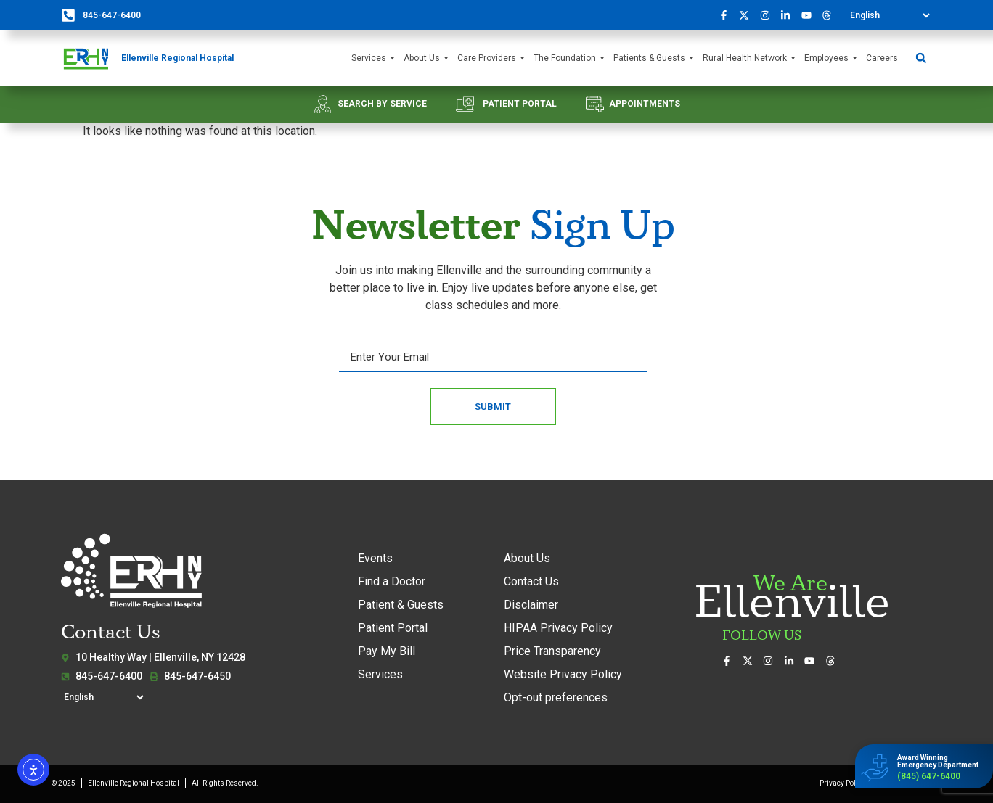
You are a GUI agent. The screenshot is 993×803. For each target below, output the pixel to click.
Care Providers (491, 58)
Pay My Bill (386, 651)
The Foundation (570, 58)
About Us (427, 58)
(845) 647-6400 (928, 776)
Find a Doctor (391, 581)
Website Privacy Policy (563, 674)
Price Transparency (552, 651)
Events (375, 558)
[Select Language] (889, 15)
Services (373, 58)
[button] (921, 58)
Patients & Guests (654, 58)
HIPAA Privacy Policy (558, 628)
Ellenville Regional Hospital (177, 58)
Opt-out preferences (556, 697)
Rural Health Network (750, 58)
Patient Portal (393, 628)
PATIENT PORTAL (520, 104)
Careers (882, 58)
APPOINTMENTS (644, 104)
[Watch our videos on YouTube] (810, 15)
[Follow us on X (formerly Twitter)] (748, 15)
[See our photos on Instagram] (769, 15)
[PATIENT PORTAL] (465, 104)
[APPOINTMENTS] (595, 104)
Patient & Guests (401, 604)
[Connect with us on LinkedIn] (790, 15)
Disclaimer (531, 604)
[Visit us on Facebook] (727, 15)
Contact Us (531, 581)
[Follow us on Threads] (831, 15)
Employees (831, 58)
